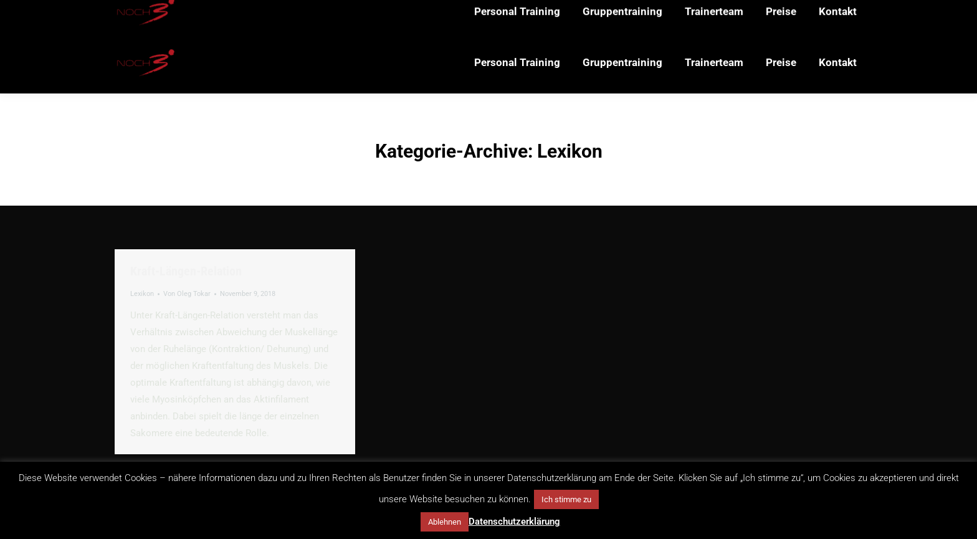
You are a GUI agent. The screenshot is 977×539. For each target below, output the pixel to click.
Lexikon (142, 294)
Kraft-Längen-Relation (186, 271)
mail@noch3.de (243, 16)
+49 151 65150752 (155, 16)
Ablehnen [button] (444, 522)
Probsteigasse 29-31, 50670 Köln (357, 16)
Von (187, 294)
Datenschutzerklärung (514, 521)
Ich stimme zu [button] (566, 499)
